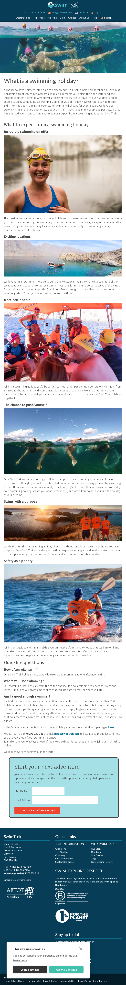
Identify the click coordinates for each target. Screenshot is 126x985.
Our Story (96, 848)
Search (106, 17)
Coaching (60, 855)
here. (111, 727)
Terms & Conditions (14, 980)
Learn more (20, 960)
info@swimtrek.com (60, 12)
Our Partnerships (64, 858)
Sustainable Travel (64, 861)
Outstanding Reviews (102, 861)
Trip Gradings (62, 852)
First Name (20, 790)
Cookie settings (30, 969)
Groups (72, 17)
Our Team (96, 852)
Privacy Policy (35, 980)
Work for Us (51, 980)
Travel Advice (85, 980)
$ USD (81, 12)
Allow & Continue (66, 969)
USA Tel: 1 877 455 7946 (17, 870)
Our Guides (97, 855)
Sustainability (68, 980)
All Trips (52, 17)
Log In (96, 12)
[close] (81, 948)
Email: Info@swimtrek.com (17, 879)
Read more (61, 884)
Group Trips (61, 848)
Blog (62, 17)
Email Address (23, 800)
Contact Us (101, 980)
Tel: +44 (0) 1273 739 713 (17, 866)
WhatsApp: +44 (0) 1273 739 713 (21, 873)
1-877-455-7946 (35, 12)
